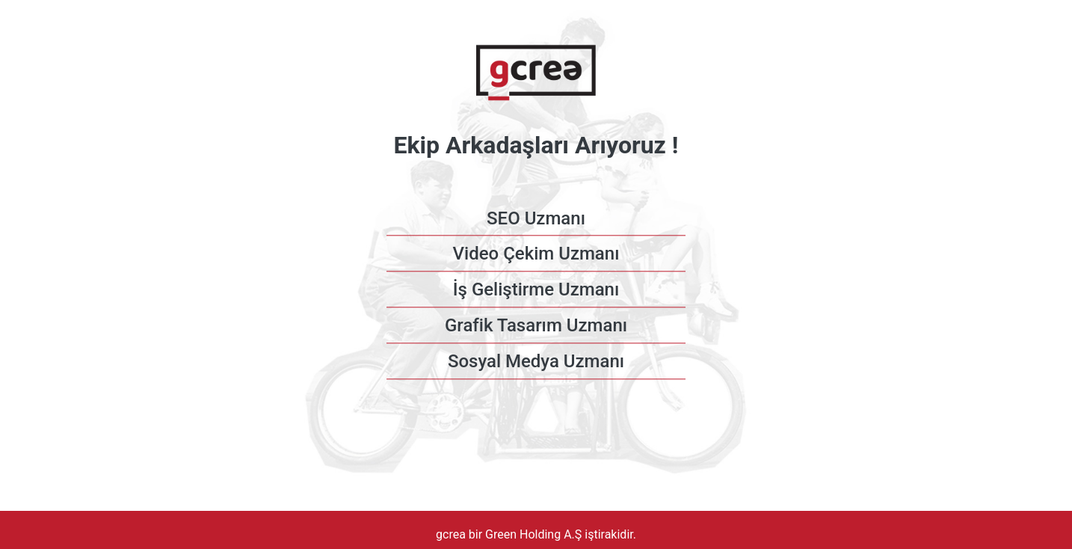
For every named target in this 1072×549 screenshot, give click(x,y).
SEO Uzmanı (536, 218)
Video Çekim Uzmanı (536, 254)
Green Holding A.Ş (535, 534)
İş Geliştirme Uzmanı (536, 290)
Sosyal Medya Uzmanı (536, 361)
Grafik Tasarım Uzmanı (536, 325)
